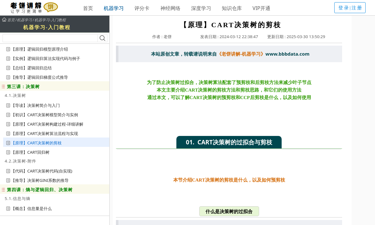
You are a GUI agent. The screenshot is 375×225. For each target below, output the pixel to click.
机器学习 (114, 8)
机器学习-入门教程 (50, 20)
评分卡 (141, 8)
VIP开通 (261, 8)
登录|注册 (350, 7)
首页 (88, 8)
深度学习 (201, 8)
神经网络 (170, 8)
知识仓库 (232, 8)
